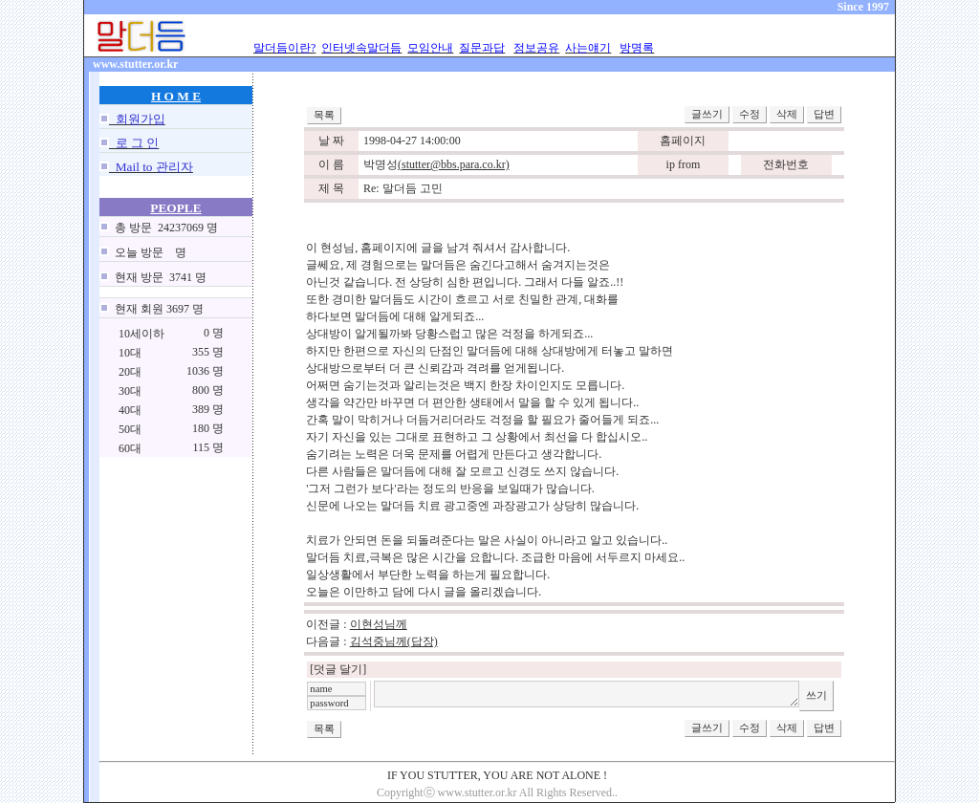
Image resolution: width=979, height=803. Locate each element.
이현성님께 (378, 624)
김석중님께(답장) (394, 641)
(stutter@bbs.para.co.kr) (454, 164)
